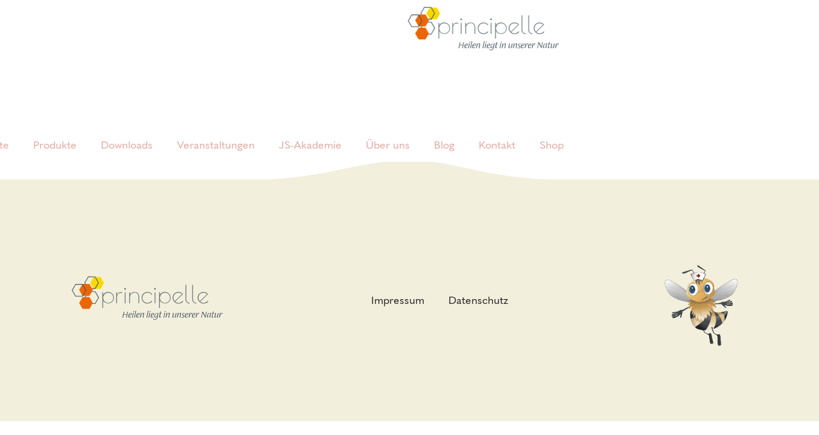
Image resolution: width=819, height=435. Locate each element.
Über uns (388, 127)
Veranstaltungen (216, 127)
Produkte (55, 127)
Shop (552, 127)
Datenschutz (478, 300)
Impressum (397, 300)
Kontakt (497, 127)
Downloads (127, 127)
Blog (444, 127)
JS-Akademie (310, 127)
